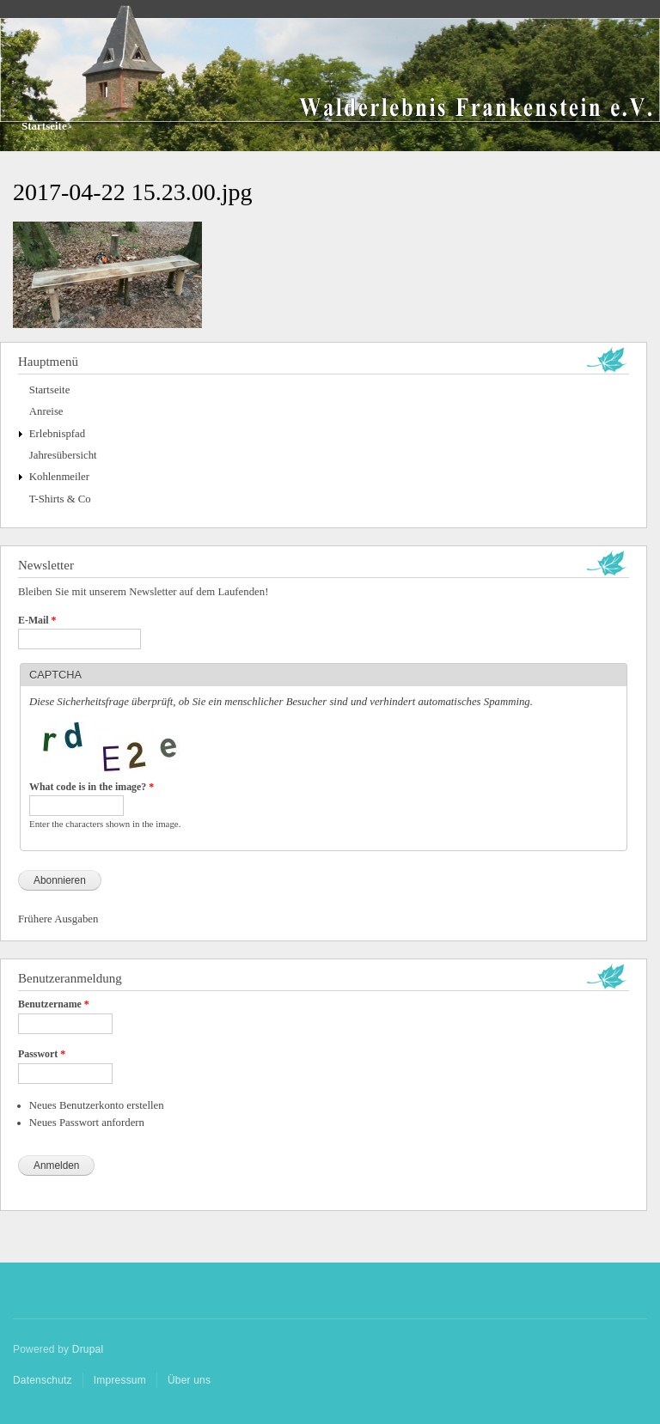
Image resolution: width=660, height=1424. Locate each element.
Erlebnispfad (57, 434)
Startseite (44, 125)
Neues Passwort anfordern (86, 1123)
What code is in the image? (91, 787)
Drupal (88, 1349)
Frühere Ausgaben (58, 919)
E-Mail (37, 620)
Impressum (120, 1380)
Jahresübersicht (63, 455)
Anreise (46, 411)
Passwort (41, 1054)
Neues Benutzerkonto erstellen (96, 1105)
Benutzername (53, 1004)
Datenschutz (42, 1380)
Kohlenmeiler (59, 477)
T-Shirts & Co (60, 499)
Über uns (189, 1380)
